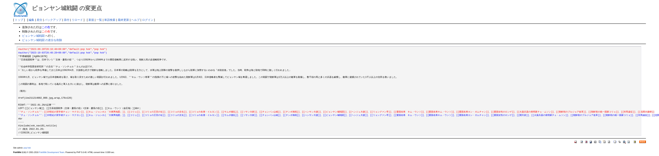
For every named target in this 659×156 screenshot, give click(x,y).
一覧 (99, 19)
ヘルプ (135, 19)
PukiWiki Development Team (51, 152)
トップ (19, 19)
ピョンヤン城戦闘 (33, 35)
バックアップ (53, 19)
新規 (91, 19)
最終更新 (123, 19)
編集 (31, 19)
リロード (77, 19)
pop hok (27, 148)
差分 (39, 19)
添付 (66, 19)
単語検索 (109, 19)
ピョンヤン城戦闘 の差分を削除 (42, 40)
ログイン (147, 19)
